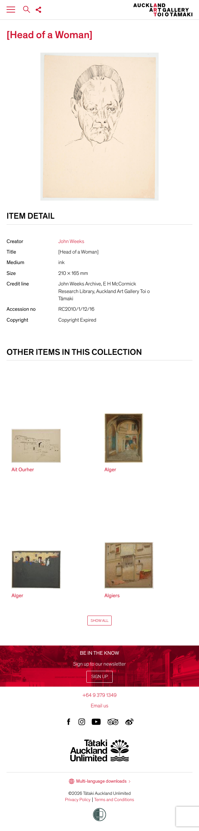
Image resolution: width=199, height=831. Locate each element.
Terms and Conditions (114, 799)
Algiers (112, 595)
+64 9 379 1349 (99, 695)
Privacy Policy (78, 799)
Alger (110, 469)
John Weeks (71, 241)
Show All (99, 620)
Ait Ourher (22, 469)
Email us (99, 705)
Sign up (99, 676)
